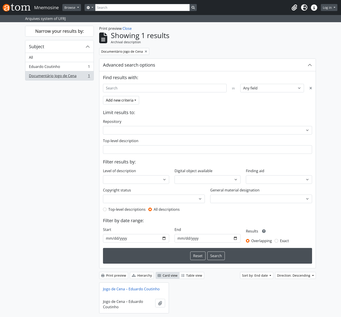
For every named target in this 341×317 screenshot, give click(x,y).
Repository (112, 121)
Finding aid (255, 170)
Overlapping (261, 240)
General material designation (235, 190)
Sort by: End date (255, 275)
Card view (167, 275)
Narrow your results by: (59, 31)
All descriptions (167, 209)
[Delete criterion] (310, 88)
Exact (284, 240)
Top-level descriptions (127, 209)
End (178, 229)
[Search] (142, 7)
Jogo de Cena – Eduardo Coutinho (131, 289)
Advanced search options (129, 65)
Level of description (119, 170)
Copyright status (117, 190)
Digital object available (193, 170)
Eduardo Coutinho (59, 67)
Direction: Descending (294, 275)
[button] (294, 8)
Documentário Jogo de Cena (59, 76)
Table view (191, 275)
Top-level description (120, 140)
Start (107, 229)
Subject (36, 46)
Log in (328, 7)
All (31, 57)
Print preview (113, 275)
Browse (70, 7)
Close (127, 28)
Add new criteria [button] (119, 100)
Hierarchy (142, 275)
